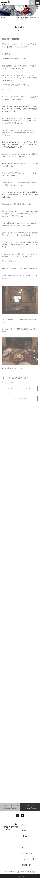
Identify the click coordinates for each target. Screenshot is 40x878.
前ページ (9, 390)
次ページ (29, 390)
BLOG (10, 17)
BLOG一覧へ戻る (19, 401)
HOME (3, 17)
